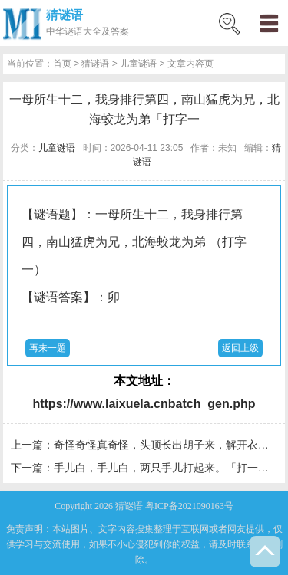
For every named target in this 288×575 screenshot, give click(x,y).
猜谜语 (64, 14)
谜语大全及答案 (97, 31)
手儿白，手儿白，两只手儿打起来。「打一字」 (167, 468)
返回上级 (240, 348)
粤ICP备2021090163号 (189, 506)
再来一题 (47, 348)
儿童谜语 (138, 63)
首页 (62, 63)
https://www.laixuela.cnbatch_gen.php (143, 403)
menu (268, 23)
